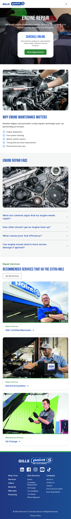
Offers (11, 483)
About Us (49, 479)
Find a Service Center (54, 489)
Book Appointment (35, 52)
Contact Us (50, 482)
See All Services (12, 276)
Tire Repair (31, 494)
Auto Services (33, 475)
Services (12, 479)
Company (50, 475)
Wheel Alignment (33, 497)
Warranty (12, 491)
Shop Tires (13, 475)
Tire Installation (32, 491)
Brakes (29, 479)
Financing (12, 495)
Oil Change (13, 441)
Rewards (12, 487)
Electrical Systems (17, 385)
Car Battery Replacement (32, 484)
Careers (49, 486)
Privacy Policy (35, 516)
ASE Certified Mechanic (20, 330)
